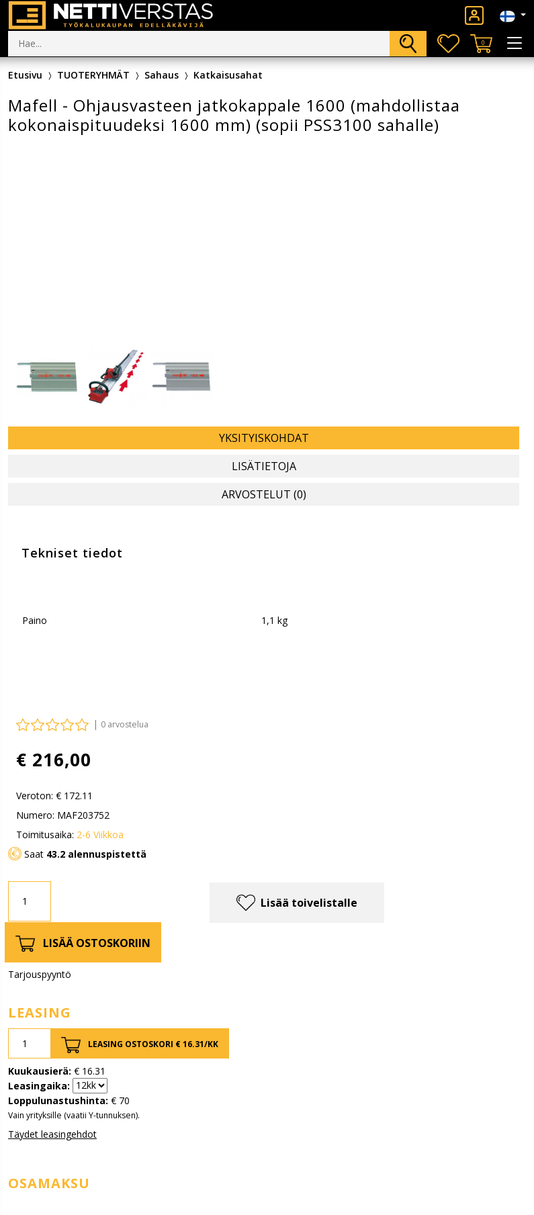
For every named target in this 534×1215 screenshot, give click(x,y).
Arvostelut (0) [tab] (264, 494)
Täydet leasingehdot (52, 1134)
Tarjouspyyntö (39, 974)
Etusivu (25, 75)
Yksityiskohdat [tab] (264, 438)
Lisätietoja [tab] (264, 466)
